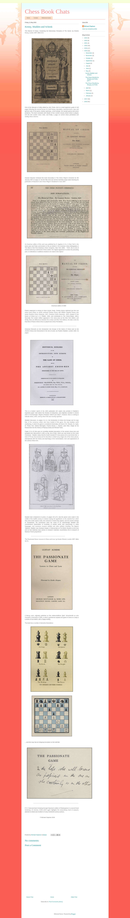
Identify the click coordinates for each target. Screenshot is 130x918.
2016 (86, 101)
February (89, 93)
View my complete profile (89, 29)
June (87, 68)
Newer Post (29, 897)
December (89, 53)
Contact (36, 18)
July (87, 66)
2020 (86, 45)
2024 (86, 38)
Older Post (74, 897)
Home (28, 18)
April (87, 88)
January (88, 95)
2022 (86, 40)
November (89, 55)
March (88, 90)
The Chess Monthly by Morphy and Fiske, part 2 (92, 79)
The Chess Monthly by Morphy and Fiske (92, 84)
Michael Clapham (89, 26)
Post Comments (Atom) (56, 901)
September (89, 60)
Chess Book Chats (47, 11)
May (87, 71)
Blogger (73, 914)
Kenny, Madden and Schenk (91, 74)
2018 (86, 51)
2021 (86, 43)
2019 (86, 48)
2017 (86, 99)
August (88, 63)
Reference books (46, 18)
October (88, 58)
